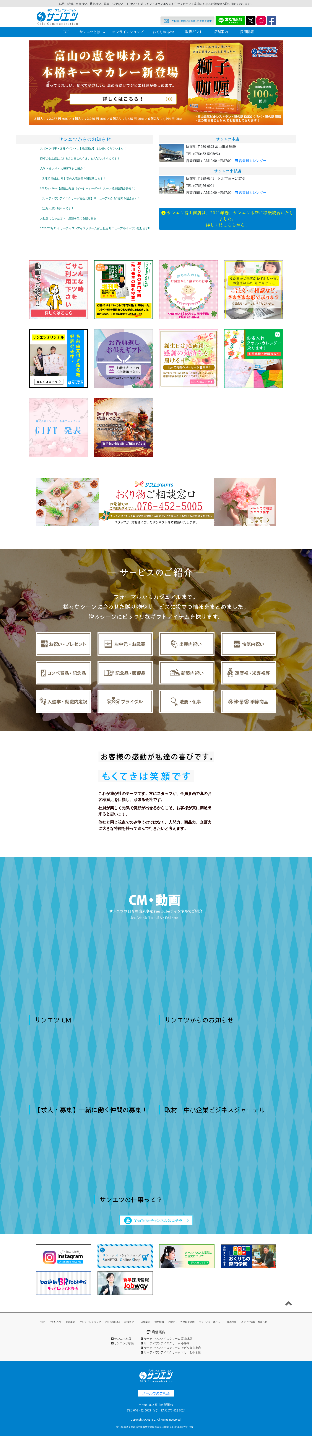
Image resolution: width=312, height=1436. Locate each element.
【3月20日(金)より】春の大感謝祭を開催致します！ (73, 178)
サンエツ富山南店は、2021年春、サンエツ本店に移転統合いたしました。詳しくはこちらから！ (227, 218)
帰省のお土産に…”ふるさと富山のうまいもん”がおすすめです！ (80, 158)
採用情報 (247, 32)
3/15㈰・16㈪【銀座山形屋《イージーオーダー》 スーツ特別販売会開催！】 (88, 188)
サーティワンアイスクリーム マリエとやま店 (171, 1352)
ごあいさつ (55, 1322)
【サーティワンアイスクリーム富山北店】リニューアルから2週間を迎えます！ (90, 198)
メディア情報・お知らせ (254, 1322)
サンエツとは (90, 32)
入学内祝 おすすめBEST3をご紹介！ (63, 168)
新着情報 (232, 1322)
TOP (66, 32)
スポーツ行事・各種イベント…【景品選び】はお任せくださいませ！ (83, 148)
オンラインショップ (127, 32)
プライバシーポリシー (211, 1322)
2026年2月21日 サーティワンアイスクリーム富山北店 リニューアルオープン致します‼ (95, 228)
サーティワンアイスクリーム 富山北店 (166, 1338)
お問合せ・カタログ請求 (181, 1322)
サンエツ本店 (121, 1338)
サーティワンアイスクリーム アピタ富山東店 (171, 1347)
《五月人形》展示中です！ (57, 208)
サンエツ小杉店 (122, 1343)
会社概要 (70, 1322)
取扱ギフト (194, 32)
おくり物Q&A (163, 32)
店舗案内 (221, 32)
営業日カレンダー (250, 160)
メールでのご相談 (156, 1393)
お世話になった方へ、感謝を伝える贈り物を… (69, 218)
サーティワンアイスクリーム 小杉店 (165, 1343)
